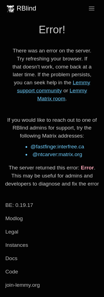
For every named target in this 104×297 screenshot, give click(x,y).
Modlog (14, 218)
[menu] (92, 8)
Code (11, 272)
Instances (16, 245)
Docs (11, 258)
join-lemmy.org (22, 285)
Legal (11, 232)
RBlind (20, 8)
